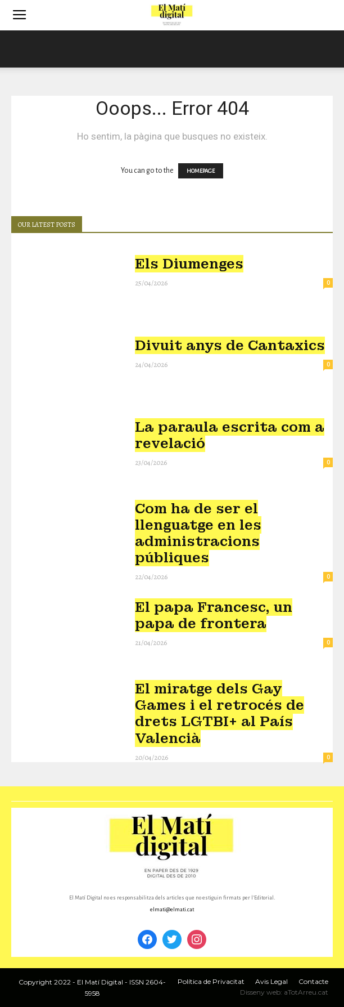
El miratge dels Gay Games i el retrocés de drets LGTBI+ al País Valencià (219, 713)
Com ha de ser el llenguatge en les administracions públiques (198, 533)
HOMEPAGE (201, 171)
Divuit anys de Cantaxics (230, 345)
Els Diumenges (189, 263)
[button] (328, 15)
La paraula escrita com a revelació (229, 435)
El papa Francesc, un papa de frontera (213, 615)
